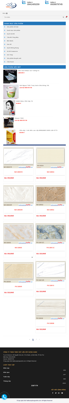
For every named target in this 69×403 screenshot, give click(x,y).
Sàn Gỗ (9, 44)
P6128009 (18, 286)
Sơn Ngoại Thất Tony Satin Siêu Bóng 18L (34, 85)
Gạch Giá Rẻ (11, 34)
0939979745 (56, 4)
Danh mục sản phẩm (13, 30)
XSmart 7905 (19, 118)
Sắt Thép (10, 55)
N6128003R (18, 210)
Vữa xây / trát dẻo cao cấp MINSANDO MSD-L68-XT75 (38, 130)
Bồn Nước (10, 41)
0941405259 (33, 4)
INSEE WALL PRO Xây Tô (24, 101)
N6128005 (18, 248)
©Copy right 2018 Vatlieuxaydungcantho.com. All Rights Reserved (34, 400)
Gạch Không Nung (13, 48)
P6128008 (50, 323)
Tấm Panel (10, 62)
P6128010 (50, 285)
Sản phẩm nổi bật (12, 27)
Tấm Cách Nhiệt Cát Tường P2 (28, 70)
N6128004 (50, 172)
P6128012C (51, 248)
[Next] (39, 339)
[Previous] (29, 339)
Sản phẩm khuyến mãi (14, 58)
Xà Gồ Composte (12, 51)
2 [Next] (36, 339)
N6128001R (18, 172)
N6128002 (50, 210)
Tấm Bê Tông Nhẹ (12, 37)
